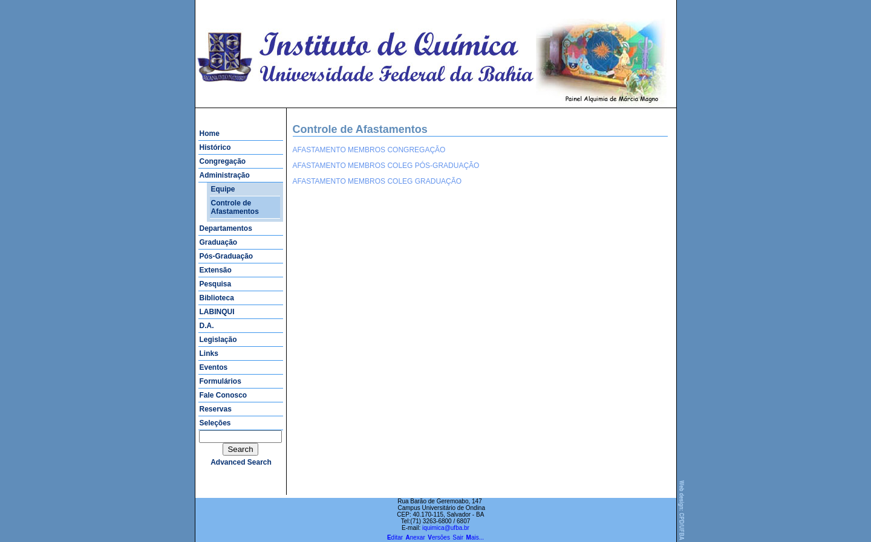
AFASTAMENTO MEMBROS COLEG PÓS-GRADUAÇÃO (386, 165)
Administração (225, 175)
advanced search (241, 462)
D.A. (207, 325)
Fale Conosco (223, 395)
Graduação (219, 242)
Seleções (215, 423)
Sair (457, 537)
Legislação (218, 339)
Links (209, 353)
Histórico (215, 147)
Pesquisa (216, 284)
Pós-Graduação (226, 256)
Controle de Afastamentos (235, 207)
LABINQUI (217, 312)
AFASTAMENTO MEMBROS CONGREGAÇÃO (369, 150)
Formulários (220, 381)
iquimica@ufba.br (445, 527)
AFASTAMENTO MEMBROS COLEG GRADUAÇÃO (377, 181)
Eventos (214, 367)
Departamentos (226, 228)
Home (210, 133)
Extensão (216, 270)
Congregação (223, 161)
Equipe (223, 189)
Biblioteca (217, 298)
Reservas (216, 409)
